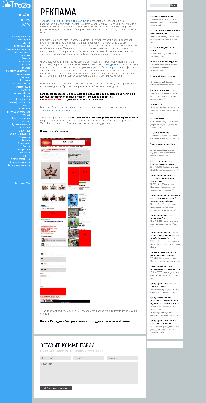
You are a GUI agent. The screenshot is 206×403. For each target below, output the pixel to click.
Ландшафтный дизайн (19, 102)
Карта (25, 25)
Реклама (23, 20)
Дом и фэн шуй (22, 99)
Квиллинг (25, 77)
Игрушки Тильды (22, 74)
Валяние (26, 58)
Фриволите (24, 152)
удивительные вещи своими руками (59, 110)
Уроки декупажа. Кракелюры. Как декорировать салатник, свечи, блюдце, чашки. (163, 178)
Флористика (24, 149)
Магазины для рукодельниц (104, 64)
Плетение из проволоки (18, 112)
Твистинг (25, 121)
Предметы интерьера (19, 134)
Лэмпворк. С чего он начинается (162, 90)
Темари (26, 146)
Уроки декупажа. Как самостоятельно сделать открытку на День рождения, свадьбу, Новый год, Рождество (165, 235)
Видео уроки (24, 39)
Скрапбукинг (24, 143)
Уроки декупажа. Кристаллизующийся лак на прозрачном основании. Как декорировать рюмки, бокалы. (165, 198)
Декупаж (25, 68)
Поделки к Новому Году (159, 133)
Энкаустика (24, 130)
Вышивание (24, 61)
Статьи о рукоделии (20, 162)
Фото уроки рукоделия (19, 165)
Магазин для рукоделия (18, 49)
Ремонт (26, 105)
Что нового (24, 108)
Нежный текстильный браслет (162, 16)
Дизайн (26, 42)
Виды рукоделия (157, 118)
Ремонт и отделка (21, 118)
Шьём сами (24, 127)
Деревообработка (21, 93)
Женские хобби (156, 104)
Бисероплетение (22, 52)
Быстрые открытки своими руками (163, 62)
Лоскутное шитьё (21, 83)
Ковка (27, 96)
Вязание (26, 64)
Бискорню (25, 55)
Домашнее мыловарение (18, 71)
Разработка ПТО (22, 183)
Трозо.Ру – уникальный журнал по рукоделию (64, 21)
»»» (165, 25)
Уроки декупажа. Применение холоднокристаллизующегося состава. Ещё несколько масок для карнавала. (165, 301)
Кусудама (25, 80)
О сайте (24, 15)
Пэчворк (26, 115)
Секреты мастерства (20, 159)
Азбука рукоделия (21, 36)
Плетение (25, 89)
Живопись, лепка (22, 45)
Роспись (26, 140)
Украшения (24, 137)
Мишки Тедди (23, 86)
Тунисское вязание (21, 124)
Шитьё (26, 156)
